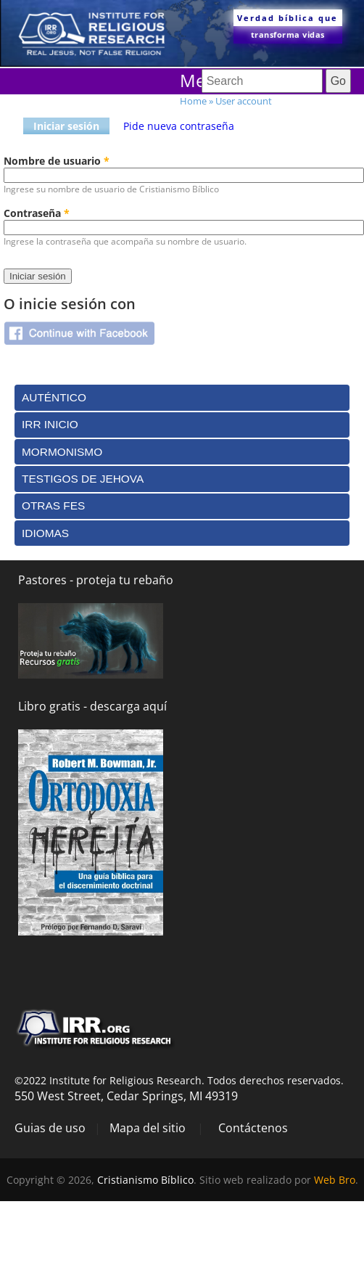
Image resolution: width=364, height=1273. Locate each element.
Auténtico (54, 397)
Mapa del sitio (147, 1128)
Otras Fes (53, 505)
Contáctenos (253, 1128)
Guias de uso (50, 1128)
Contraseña (37, 213)
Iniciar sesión (66, 126)
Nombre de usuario (56, 161)
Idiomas (45, 533)
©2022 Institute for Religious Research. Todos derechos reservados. (179, 1080)
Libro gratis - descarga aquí (92, 706)
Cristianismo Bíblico (145, 1180)
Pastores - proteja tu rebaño (95, 580)
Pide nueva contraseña (178, 126)
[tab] (182, 397)
